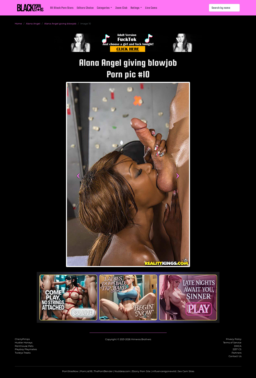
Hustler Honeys (23, 342)
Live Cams (151, 7)
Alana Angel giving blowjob (60, 23)
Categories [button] (103, 7)
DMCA (237, 346)
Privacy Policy (233, 339)
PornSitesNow (70, 371)
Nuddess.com (122, 371)
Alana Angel (33, 23)
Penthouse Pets (24, 346)
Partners (236, 352)
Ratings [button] (135, 7)
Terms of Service (232, 342)
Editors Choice (85, 7)
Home (18, 23)
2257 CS (237, 349)
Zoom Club (121, 7)
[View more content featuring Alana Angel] (128, 174)
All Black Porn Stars (61, 7)
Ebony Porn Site (141, 371)
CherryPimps (22, 339)
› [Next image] (177, 174)
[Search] (224, 8)
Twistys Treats (22, 352)
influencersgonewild (164, 371)
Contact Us (235, 356)
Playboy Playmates (26, 349)
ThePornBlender (103, 371)
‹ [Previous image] (78, 174)
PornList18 (86, 371)
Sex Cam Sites (186, 371)
